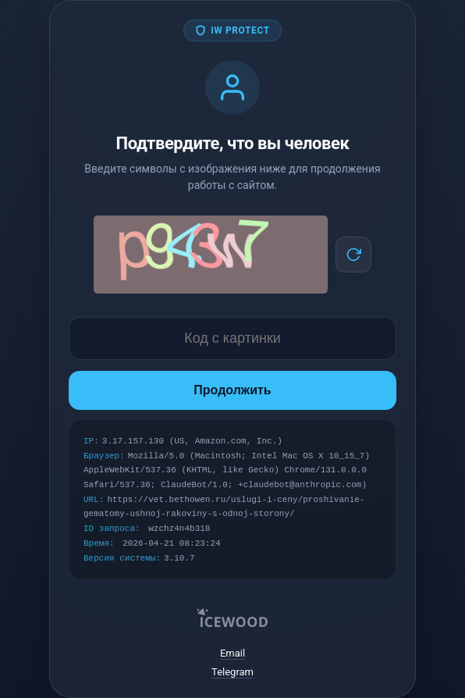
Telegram (232, 672)
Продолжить (232, 390)
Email (232, 653)
